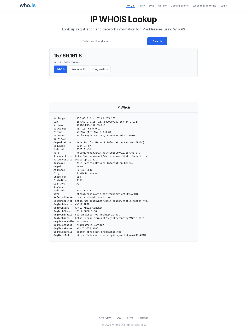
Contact (143, 318)
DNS (151, 5)
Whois (60, 69)
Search (157, 41)
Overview (105, 318)
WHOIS (130, 5)
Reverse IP (78, 69)
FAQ (118, 318)
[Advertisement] (123, 90)
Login (223, 5)
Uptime (162, 5)
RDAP (142, 5)
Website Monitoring (204, 5)
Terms (129, 318)
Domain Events (180, 5)
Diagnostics (100, 69)
